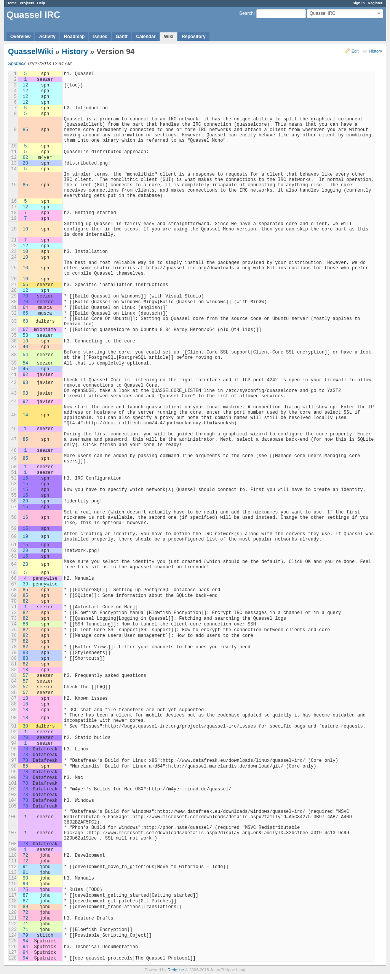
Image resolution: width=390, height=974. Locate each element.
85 (25, 130)
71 (25, 924)
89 (25, 907)
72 (25, 855)
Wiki (168, 36)
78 (25, 749)
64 (25, 307)
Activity (47, 36)
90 (25, 878)
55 (25, 285)
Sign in (359, 3)
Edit (355, 51)
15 (25, 478)
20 (25, 163)
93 (25, 382)
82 (25, 601)
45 (25, 369)
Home (11, 3)
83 (25, 653)
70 (25, 296)
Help (41, 3)
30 (25, 726)
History (375, 51)
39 (25, 584)
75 (25, 889)
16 (25, 517)
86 (25, 624)
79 (25, 935)
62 (25, 157)
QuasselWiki (30, 51)
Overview (20, 36)
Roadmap (74, 36)
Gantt (122, 36)
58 (25, 335)
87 (25, 895)
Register (375, 3)
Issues (100, 36)
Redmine (176, 970)
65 (25, 313)
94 (25, 941)
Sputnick (17, 63)
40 (25, 347)
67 (25, 330)
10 (25, 229)
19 (25, 536)
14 (25, 415)
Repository (194, 36)
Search (246, 13)
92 (25, 374)
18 (25, 670)
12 (25, 85)
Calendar (145, 36)
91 (25, 867)
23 (25, 564)
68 (25, 321)
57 (25, 675)
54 (25, 355)
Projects (27, 3)
